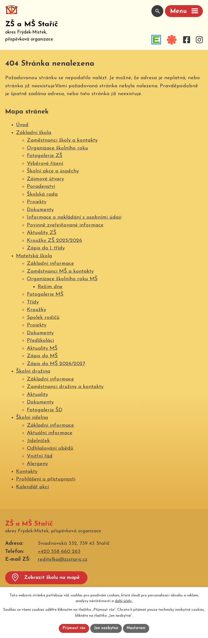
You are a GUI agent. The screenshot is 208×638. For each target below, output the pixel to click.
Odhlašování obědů (50, 448)
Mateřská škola (34, 256)
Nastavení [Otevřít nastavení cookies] (136, 628)
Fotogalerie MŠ (45, 294)
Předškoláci (40, 340)
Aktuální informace (49, 433)
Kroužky (36, 309)
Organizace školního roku (57, 148)
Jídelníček (38, 440)
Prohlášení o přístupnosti (45, 479)
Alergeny (37, 463)
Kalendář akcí (32, 487)
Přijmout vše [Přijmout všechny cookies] (74, 628)
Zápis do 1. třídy (46, 248)
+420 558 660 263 (59, 551)
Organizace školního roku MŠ (62, 279)
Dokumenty (40, 209)
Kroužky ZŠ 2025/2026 (54, 240)
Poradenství (41, 186)
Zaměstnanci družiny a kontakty (65, 386)
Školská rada (42, 194)
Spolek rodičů (43, 317)
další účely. (123, 601)
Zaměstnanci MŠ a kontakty (60, 271)
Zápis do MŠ (42, 356)
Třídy (33, 302)
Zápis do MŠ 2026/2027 (56, 363)
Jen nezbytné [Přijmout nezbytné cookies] (106, 628)
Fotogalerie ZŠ (44, 155)
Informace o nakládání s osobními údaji (74, 217)
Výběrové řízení (45, 163)
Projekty (36, 202)
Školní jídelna (32, 417)
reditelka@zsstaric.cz (62, 559)
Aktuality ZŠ (41, 232)
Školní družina (33, 371)
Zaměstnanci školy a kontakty (62, 140)
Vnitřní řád (40, 456)
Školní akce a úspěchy (53, 171)
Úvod (22, 125)
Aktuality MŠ (42, 348)
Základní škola (33, 132)
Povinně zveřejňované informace (65, 225)
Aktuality (37, 394)
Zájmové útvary (45, 179)
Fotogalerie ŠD (44, 410)
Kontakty (26, 471)
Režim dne (50, 286)
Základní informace (50, 263)
